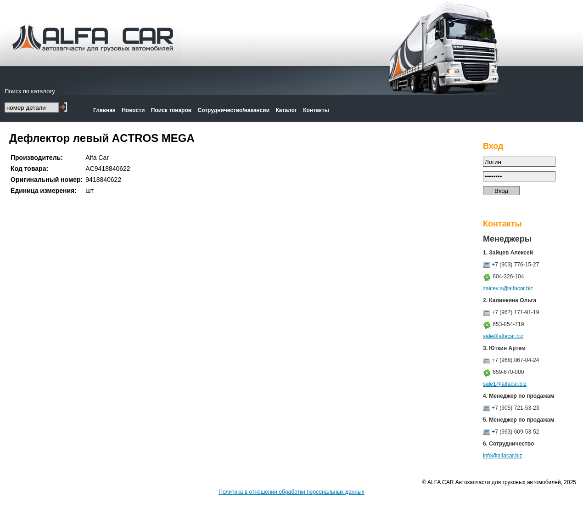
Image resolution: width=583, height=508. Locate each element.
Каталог (286, 110)
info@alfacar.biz (502, 455)
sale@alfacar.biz (503, 336)
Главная (104, 110)
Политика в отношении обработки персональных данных (291, 492)
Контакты (316, 110)
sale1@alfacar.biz (505, 384)
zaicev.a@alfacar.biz (508, 288)
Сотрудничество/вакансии (234, 110)
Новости (133, 110)
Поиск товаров (171, 110)
